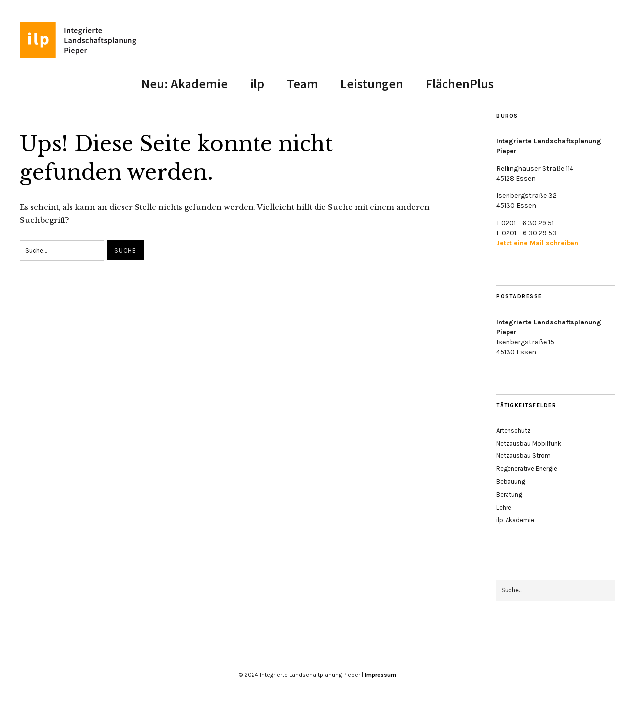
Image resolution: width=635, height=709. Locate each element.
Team (302, 83)
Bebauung (510, 481)
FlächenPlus (460, 83)
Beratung (509, 494)
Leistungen (371, 83)
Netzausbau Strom (523, 455)
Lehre (503, 507)
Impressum (380, 674)
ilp (257, 83)
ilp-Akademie (515, 520)
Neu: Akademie (184, 83)
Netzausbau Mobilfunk (528, 443)
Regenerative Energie (526, 468)
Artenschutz (513, 430)
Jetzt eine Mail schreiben (537, 243)
